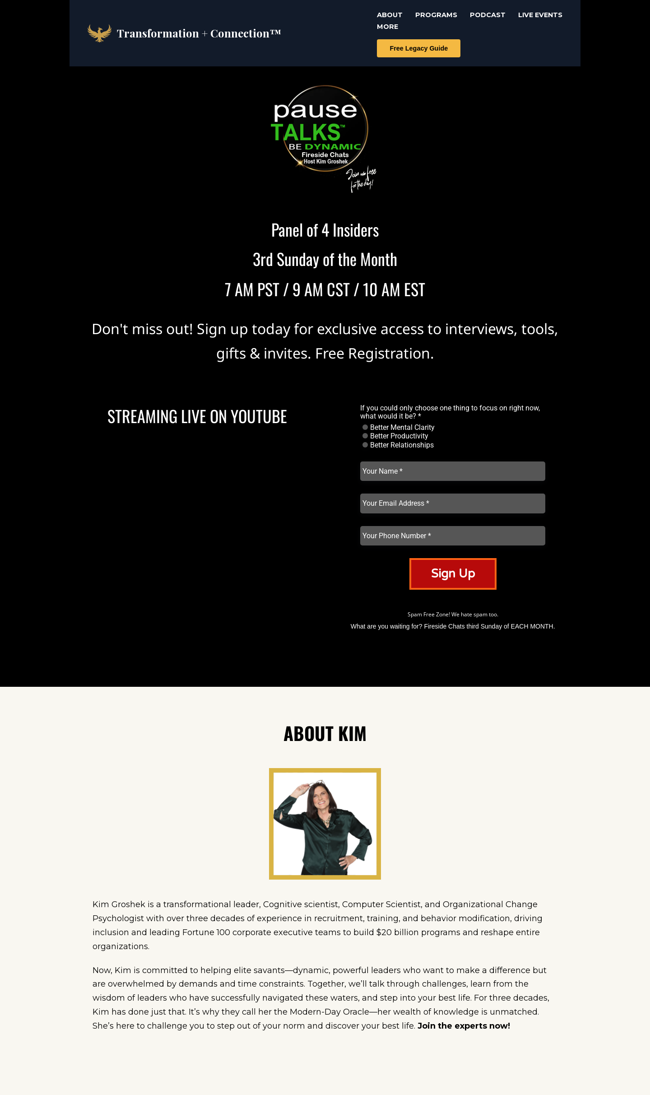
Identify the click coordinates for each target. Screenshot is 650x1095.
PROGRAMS (436, 15)
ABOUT (390, 15)
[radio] (365, 427)
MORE (387, 27)
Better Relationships (398, 445)
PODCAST (488, 15)
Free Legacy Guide (419, 48)
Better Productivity (395, 436)
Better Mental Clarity (398, 428)
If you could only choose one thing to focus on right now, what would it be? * (450, 412)
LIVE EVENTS (540, 15)
